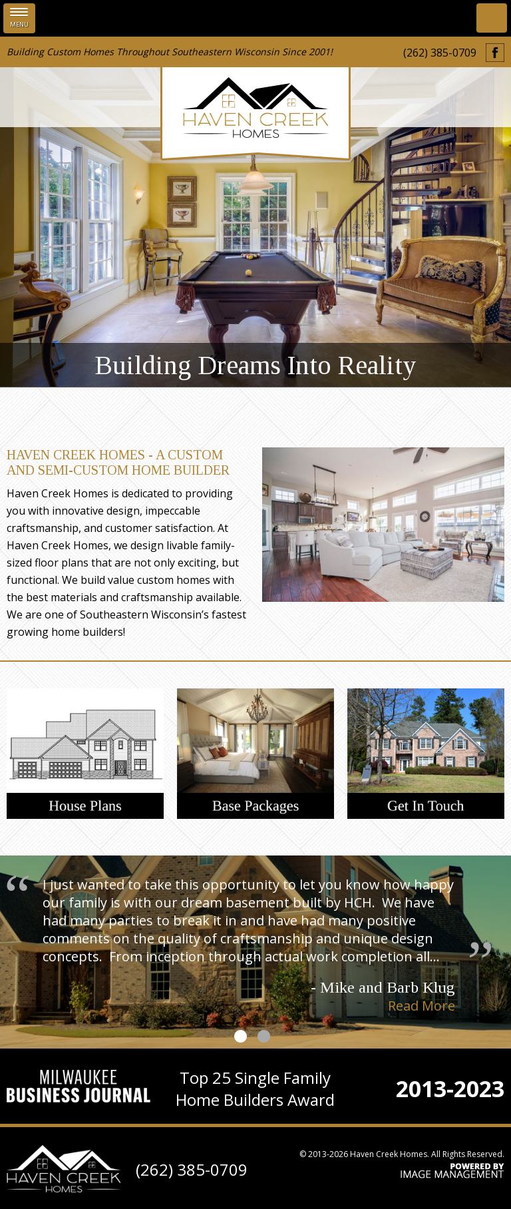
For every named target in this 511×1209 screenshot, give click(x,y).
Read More (421, 1006)
